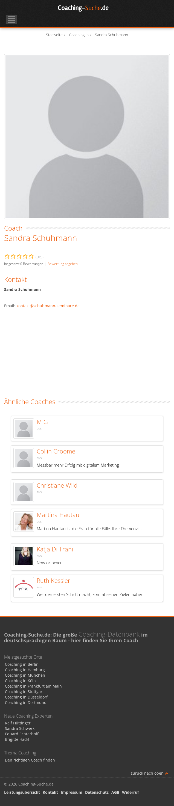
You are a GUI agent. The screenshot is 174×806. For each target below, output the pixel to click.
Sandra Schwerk (19, 728)
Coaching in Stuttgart (24, 691)
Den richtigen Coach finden (30, 760)
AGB (115, 792)
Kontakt (50, 792)
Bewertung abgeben (63, 263)
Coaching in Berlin (22, 664)
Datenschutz (97, 792)
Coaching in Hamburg (25, 669)
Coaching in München (25, 675)
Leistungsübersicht (22, 792)
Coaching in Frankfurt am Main (33, 686)
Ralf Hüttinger (18, 723)
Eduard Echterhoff (21, 733)
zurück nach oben (150, 773)
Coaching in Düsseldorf (26, 697)
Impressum (71, 792)
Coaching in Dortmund (26, 702)
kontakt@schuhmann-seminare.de (48, 305)
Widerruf (130, 792)
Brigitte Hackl (17, 739)
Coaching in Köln (20, 680)
